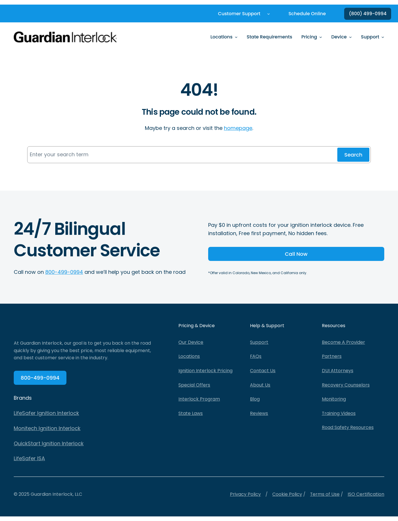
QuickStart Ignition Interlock (49, 443)
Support (370, 37)
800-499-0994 (64, 272)
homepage (238, 128)
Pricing (309, 37)
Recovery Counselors (346, 385)
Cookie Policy (287, 494)
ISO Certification (366, 494)
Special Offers (194, 385)
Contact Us (262, 371)
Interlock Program (199, 399)
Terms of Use (325, 494)
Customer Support (239, 13)
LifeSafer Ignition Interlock (46, 413)
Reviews (259, 413)
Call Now (296, 253)
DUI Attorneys (337, 371)
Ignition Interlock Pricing (205, 371)
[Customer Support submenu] (268, 13)
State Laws (190, 413)
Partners (332, 356)
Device (339, 37)
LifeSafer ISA (29, 458)
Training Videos (339, 413)
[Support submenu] (382, 37)
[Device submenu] (350, 37)
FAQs (256, 356)
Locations (221, 37)
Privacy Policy (245, 494)
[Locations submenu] (236, 37)
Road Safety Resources (348, 427)
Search (353, 154)
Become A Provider (343, 342)
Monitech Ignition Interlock (47, 428)
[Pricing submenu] (320, 37)
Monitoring (334, 399)
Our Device (190, 342)
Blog (255, 399)
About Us (260, 385)
